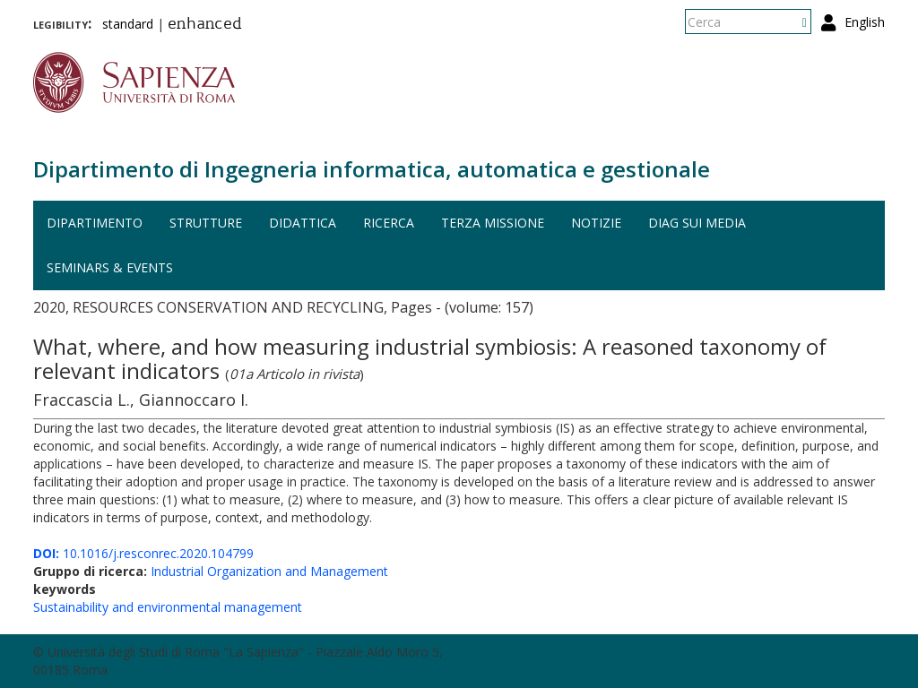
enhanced (205, 25)
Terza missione (492, 222)
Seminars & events (110, 267)
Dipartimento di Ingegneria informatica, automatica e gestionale (371, 169)
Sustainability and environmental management (167, 606)
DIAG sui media (697, 222)
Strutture (205, 222)
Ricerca (388, 222)
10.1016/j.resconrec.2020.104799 (143, 553)
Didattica (302, 222)
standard (127, 23)
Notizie (596, 222)
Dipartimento (95, 222)
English (864, 21)
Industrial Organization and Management (269, 571)
